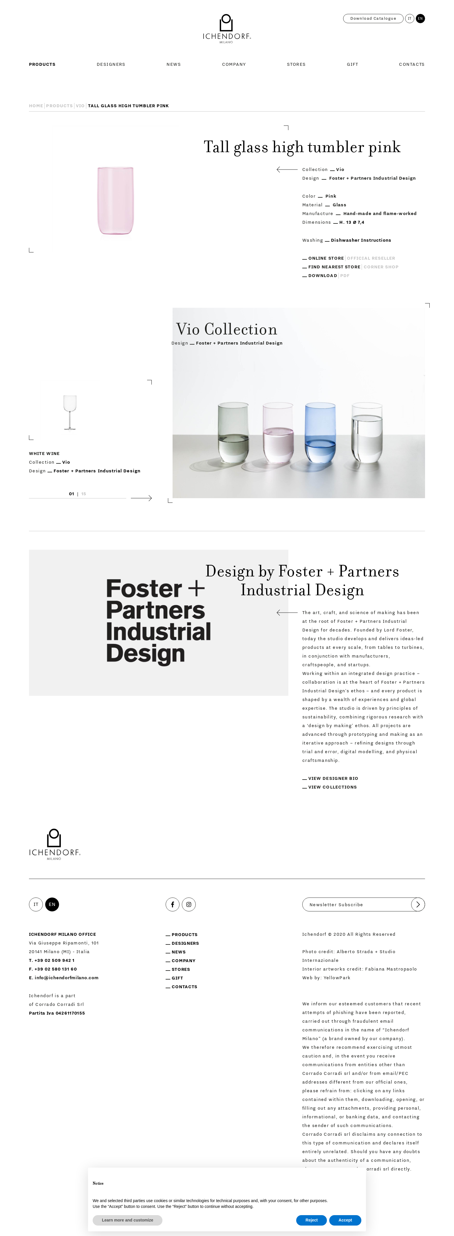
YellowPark (337, 977)
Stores (296, 64)
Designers (111, 64)
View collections (332, 787)
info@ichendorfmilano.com (66, 977)
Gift (352, 64)
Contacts (412, 64)
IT (410, 19)
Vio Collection (227, 331)
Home (36, 105)
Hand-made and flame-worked (380, 213)
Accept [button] (345, 1220)
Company (234, 64)
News (173, 64)
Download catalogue (373, 18)
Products (42, 64)
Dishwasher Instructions (361, 240)
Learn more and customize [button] (127, 1220)
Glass (340, 204)
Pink (330, 196)
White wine (44, 453)
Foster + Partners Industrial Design (372, 178)
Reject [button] (311, 1220)
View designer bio (333, 778)
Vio (80, 105)
